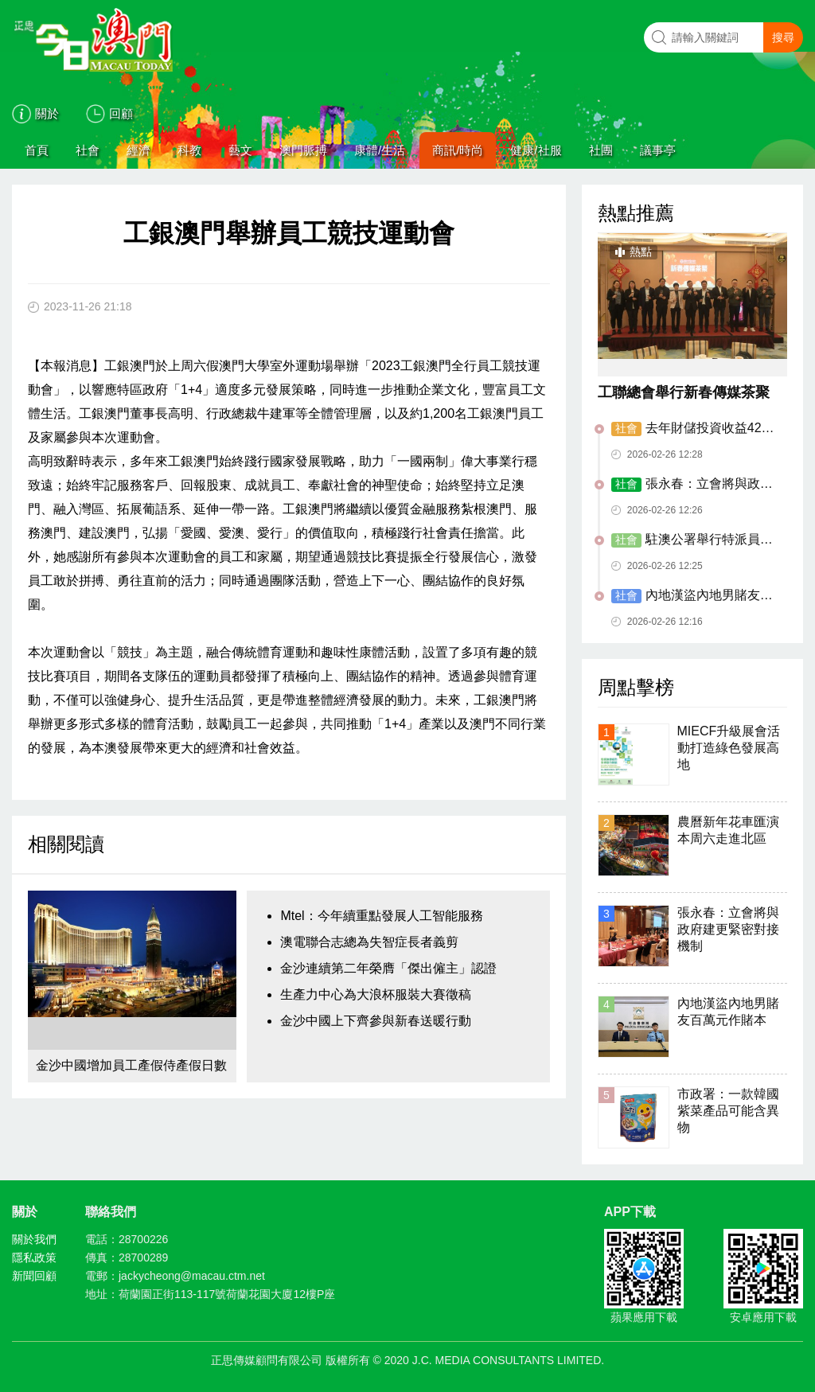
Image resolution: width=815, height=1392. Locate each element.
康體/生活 (379, 150)
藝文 (240, 150)
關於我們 (34, 1239)
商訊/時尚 (457, 150)
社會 (87, 150)
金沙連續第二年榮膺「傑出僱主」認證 (388, 968)
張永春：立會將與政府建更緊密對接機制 (692, 485)
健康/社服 (535, 150)
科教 (189, 150)
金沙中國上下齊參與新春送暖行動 (375, 1020)
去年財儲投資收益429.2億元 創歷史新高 (695, 429)
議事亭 (658, 150)
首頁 (37, 150)
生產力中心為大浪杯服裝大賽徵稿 (375, 994)
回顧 (121, 113)
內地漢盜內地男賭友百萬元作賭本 (692, 596)
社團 (601, 150)
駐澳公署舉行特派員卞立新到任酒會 (692, 540)
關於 (47, 113)
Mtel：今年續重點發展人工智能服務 (381, 915)
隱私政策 (34, 1257)
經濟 (138, 150)
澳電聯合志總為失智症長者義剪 (369, 942)
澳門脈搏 (303, 150)
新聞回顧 (34, 1275)
